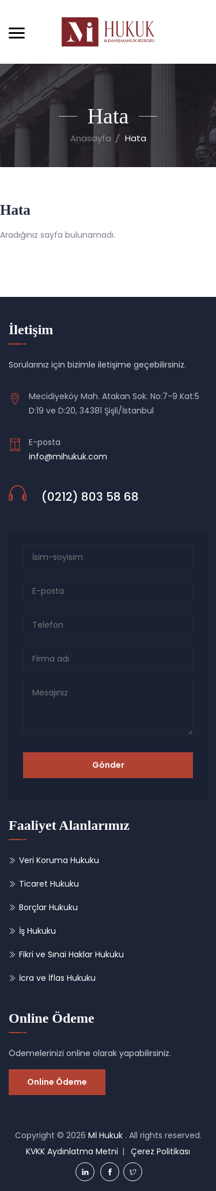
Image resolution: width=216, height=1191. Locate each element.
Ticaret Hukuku (49, 884)
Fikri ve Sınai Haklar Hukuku (71, 954)
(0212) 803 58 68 (90, 497)
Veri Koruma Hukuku (59, 860)
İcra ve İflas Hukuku (57, 978)
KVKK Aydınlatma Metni (72, 1151)
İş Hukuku (37, 931)
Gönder (108, 765)
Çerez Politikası (160, 1151)
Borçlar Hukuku (48, 907)
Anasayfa (90, 138)
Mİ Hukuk (105, 1135)
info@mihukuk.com (68, 456)
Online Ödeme (57, 1082)
